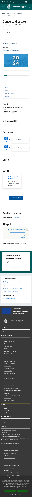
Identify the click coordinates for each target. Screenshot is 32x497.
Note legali (6, 470)
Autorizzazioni (7, 398)
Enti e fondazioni (8, 346)
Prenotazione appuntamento (11, 451)
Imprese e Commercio (9, 368)
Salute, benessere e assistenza (12, 395)
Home (3, 13)
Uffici (5, 344)
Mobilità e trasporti (9, 378)
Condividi (6, 44)
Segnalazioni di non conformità (12, 475)
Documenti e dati (8, 353)
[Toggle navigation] (3, 7)
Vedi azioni (14, 44)
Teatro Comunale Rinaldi (13, 178)
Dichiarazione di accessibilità (11, 473)
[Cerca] (29, 7)
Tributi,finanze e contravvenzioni (12, 391)
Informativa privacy (9, 468)
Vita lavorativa (7, 366)
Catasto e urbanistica (9, 373)
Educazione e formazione (10, 386)
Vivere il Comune (11, 13)
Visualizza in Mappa (16, 198)
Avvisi (5, 413)
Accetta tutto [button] (10, 491)
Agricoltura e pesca (9, 400)
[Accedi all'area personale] (26, 2)
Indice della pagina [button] (10, 73)
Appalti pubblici (8, 371)
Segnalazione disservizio (10, 453)
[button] (16, 494)
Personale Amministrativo (10, 351)
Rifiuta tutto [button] (22, 491)
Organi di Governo (8, 339)
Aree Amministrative (9, 341)
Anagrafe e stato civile (9, 361)
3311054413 (16, 217)
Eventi (20, 13)
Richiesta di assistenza (9, 458)
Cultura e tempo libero (9, 363)
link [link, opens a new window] (18, 487)
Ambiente (6, 393)
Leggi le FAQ (7, 455)
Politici (5, 349)
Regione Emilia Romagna (8, 2)
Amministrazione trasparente (11, 465)
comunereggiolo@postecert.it (11, 436)
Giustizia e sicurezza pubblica (11, 388)
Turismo (6, 376)
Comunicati (6, 410)
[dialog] (16, 486)
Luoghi (5, 420)
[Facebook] (3, 331)
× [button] (30, 477)
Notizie (5, 408)
